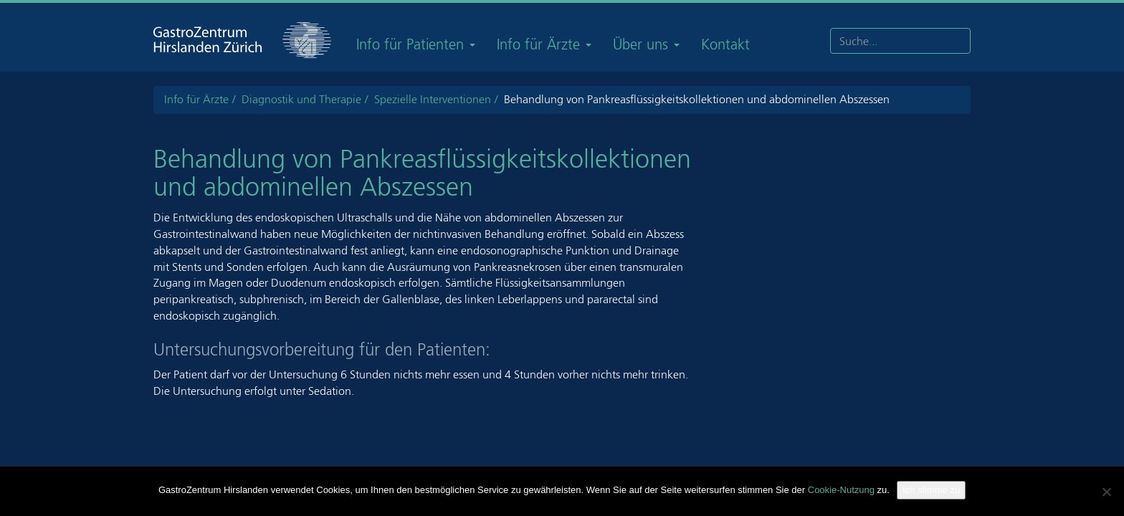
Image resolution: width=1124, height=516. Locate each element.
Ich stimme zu (931, 489)
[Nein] (1106, 491)
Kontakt (725, 44)
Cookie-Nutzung (841, 489)
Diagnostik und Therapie (301, 99)
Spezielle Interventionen (432, 99)
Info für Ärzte (544, 44)
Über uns (646, 44)
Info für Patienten (415, 44)
